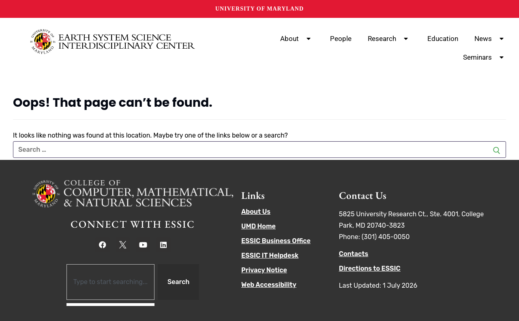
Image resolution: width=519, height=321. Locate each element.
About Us (255, 211)
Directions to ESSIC (370, 268)
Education (442, 38)
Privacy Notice (264, 270)
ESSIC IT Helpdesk (269, 255)
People (341, 38)
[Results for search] (110, 304)
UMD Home (258, 226)
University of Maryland (259, 9)
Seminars (485, 57)
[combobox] (110, 282)
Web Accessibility (268, 285)
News (490, 38)
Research (389, 38)
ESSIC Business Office (276, 241)
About (297, 38)
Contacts (353, 254)
